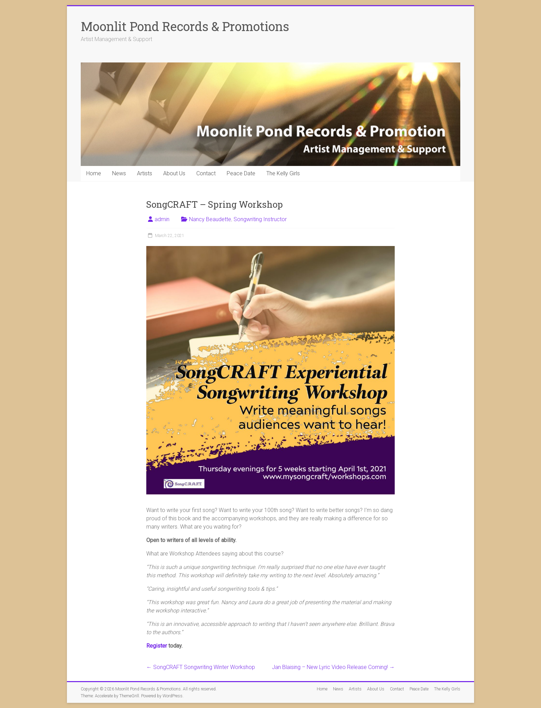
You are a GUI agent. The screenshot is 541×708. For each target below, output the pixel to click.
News (119, 173)
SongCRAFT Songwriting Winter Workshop (200, 667)
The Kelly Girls (283, 173)
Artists (144, 173)
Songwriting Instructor (260, 219)
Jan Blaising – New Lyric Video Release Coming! (333, 667)
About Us (174, 173)
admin (162, 219)
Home (93, 173)
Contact (206, 173)
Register (156, 645)
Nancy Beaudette (210, 219)
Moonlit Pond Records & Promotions (185, 26)
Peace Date (241, 173)
